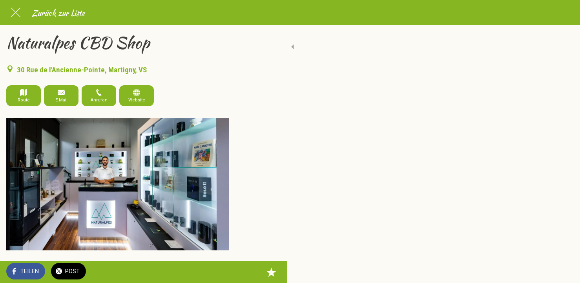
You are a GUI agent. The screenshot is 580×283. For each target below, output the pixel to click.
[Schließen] (15, 12)
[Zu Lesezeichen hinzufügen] (219, 272)
